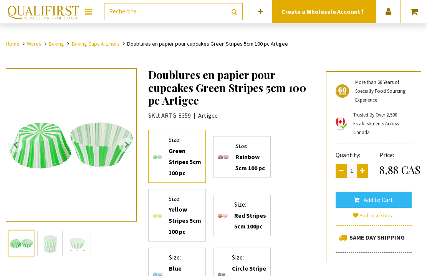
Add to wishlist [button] (373, 215)
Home (13, 43)
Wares (34, 43)
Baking (56, 43)
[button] (260, 11)
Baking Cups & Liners (96, 43)
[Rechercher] (234, 11)
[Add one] (362, 171)
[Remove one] (341, 171)
